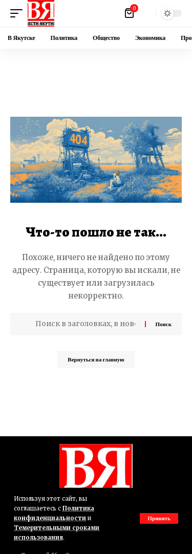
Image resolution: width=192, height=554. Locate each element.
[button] (159, 518)
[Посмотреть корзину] (130, 13)
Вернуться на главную (96, 359)
